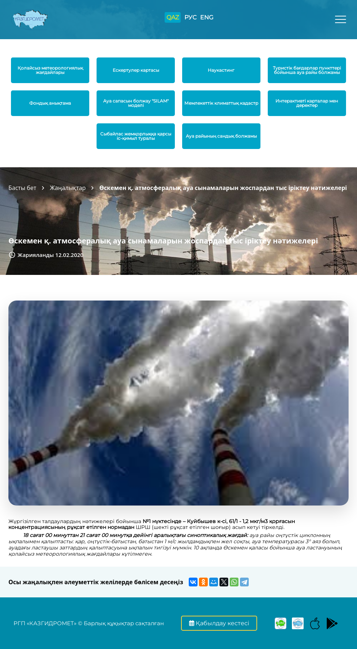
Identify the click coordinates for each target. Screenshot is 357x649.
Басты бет (22, 188)
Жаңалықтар (68, 188)
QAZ (172, 17)
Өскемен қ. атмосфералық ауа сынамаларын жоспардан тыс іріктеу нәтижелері (223, 188)
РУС (190, 17)
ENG (206, 17)
